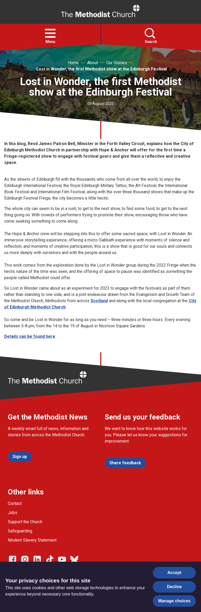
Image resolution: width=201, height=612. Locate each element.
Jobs (12, 512)
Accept (174, 572)
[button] (50, 33)
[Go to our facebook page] (12, 559)
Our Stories (116, 62)
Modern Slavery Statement (32, 540)
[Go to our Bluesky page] (74, 559)
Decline (174, 587)
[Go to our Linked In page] (37, 559)
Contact (15, 503)
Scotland (99, 300)
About (92, 62)
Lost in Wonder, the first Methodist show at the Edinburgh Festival (101, 69)
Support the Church (25, 521)
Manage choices (174, 601)
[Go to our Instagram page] (25, 559)
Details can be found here (29, 336)
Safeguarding (20, 530)
